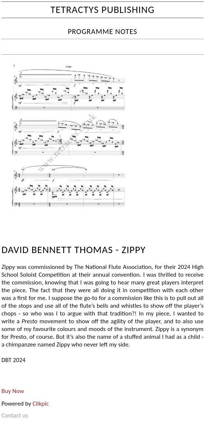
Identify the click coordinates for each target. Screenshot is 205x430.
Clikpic (41, 403)
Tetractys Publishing (102, 9)
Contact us (14, 415)
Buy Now (12, 391)
